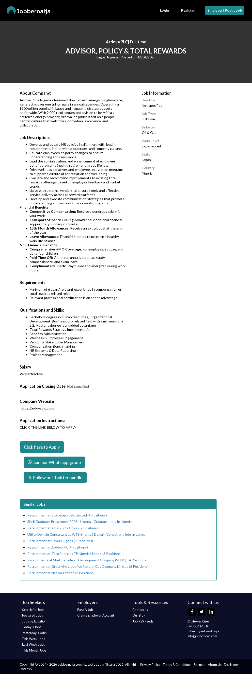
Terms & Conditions (177, 665)
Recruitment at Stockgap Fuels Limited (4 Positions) (67, 515)
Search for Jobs (33, 610)
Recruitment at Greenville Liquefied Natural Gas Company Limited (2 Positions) (87, 566)
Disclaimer (231, 665)
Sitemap (199, 665)
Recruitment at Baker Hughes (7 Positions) (60, 541)
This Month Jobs (34, 650)
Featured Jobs (32, 615)
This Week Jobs (33, 639)
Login (164, 10)
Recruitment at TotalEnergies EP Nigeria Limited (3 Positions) (74, 553)
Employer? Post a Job (224, 10)
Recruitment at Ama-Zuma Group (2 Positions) (63, 528)
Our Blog (138, 615)
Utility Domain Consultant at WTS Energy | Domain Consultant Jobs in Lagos (86, 534)
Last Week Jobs (33, 644)
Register (188, 10)
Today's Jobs (31, 627)
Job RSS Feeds (142, 621)
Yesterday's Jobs (34, 633)
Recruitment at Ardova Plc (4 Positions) (57, 547)
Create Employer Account (95, 615)
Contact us (140, 610)
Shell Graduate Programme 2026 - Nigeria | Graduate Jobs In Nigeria (79, 521)
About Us (214, 665)
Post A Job (85, 610)
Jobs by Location (34, 621)
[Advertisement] (191, 213)
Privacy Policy (150, 665)
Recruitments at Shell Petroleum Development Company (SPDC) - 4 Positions (86, 560)
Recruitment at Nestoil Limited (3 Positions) (60, 573)
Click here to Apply (42, 447)
